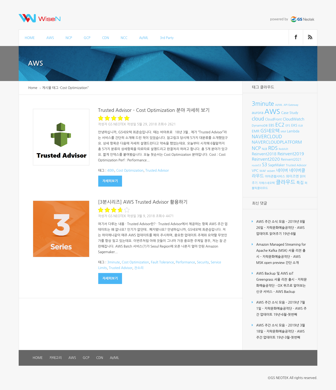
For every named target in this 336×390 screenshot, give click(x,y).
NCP (69, 37)
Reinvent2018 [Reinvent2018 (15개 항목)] (264, 154)
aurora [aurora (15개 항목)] (257, 112)
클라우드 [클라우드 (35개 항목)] (285, 182)
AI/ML (143, 37)
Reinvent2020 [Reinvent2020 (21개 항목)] (266, 159)
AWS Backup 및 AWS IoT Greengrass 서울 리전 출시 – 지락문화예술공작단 (281, 279)
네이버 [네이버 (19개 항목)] (282, 170)
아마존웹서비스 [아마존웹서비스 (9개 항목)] (275, 176)
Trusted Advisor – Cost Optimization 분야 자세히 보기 (154, 110)
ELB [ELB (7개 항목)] (300, 125)
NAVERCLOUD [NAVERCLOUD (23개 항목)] (267, 136)
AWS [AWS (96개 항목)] (272, 111)
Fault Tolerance (162, 262)
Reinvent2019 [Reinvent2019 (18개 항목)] (290, 154)
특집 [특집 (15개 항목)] (300, 182)
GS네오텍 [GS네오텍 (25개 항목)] (270, 130)
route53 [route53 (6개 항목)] (256, 165)
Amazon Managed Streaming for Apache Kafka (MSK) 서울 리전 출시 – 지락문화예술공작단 (281, 250)
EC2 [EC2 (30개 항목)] (279, 124)
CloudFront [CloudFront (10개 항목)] (273, 119)
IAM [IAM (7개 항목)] (283, 131)
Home (32, 87)
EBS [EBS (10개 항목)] (271, 125)
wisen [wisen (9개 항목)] (271, 170)
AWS (50, 37)
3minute (113, 262)
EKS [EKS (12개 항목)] (294, 125)
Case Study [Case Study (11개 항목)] (289, 112)
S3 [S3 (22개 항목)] (264, 165)
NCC (124, 37)
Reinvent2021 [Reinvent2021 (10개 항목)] (291, 159)
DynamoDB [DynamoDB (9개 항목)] (260, 125)
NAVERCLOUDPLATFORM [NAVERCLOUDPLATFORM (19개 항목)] (277, 142)
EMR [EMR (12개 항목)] (255, 131)
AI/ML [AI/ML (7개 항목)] (279, 104)
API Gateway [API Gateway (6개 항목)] (291, 105)
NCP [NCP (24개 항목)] (256, 148)
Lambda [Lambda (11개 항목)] (293, 131)
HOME (30, 37)
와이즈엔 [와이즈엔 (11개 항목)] (292, 176)
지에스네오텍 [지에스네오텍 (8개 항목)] (267, 182)
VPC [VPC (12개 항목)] (255, 170)
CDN (105, 37)
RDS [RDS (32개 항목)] (273, 148)
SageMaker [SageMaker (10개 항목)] (276, 165)
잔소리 (138, 267)
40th (110, 170)
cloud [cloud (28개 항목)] (258, 118)
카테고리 (55, 357)
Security (203, 262)
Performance (185, 262)
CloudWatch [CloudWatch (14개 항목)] (293, 119)
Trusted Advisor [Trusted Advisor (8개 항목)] (296, 165)
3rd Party (166, 37)
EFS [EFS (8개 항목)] (287, 125)
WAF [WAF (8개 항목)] (262, 170)
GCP (87, 37)
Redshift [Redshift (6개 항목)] (283, 149)
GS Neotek (117, 124)
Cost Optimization (130, 170)
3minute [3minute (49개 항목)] (263, 104)
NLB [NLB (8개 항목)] (264, 148)
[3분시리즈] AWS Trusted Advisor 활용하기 (143, 202)
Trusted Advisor (157, 170)
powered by (292, 19)
